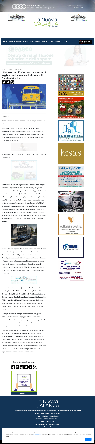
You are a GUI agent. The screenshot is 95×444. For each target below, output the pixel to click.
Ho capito (88, 439)
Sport (51, 41)
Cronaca (19, 41)
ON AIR (87, 42)
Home (5, 41)
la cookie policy (37, 434)
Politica (25, 41)
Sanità (31, 41)
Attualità (37, 41)
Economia (45, 41)
